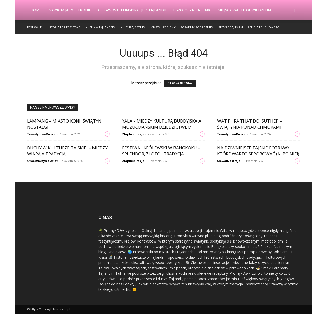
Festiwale (34, 27)
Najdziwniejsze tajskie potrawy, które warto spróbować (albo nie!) (258, 151)
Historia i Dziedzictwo (63, 27)
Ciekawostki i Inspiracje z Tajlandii (132, 10)
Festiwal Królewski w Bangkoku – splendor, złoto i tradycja (161, 151)
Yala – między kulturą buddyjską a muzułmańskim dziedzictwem (161, 124)
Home (36, 10)
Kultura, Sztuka (133, 27)
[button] (294, 10)
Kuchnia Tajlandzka (101, 27)
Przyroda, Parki (230, 27)
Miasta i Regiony (163, 27)
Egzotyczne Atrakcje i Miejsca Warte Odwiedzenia (222, 10)
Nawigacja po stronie (70, 10)
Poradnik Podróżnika (197, 27)
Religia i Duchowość (263, 27)
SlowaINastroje (228, 161)
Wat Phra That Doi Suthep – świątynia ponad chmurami (249, 124)
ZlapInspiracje (133, 134)
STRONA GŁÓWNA (180, 83)
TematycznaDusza (41, 134)
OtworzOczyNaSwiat (42, 161)
